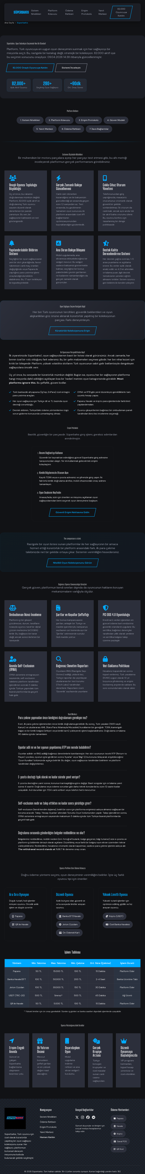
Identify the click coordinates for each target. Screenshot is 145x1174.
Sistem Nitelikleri (36, 12)
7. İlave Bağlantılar (99, 128)
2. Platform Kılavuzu (59, 120)
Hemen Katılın (47, 1137)
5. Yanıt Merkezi (44, 128)
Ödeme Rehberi (69, 12)
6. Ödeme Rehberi (71, 128)
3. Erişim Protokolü (88, 120)
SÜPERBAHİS (21, 12)
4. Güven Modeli (116, 120)
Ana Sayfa (9, 22)
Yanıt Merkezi (103, 12)
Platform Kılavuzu (52, 12)
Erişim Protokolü (86, 12)
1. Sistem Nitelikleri (30, 120)
